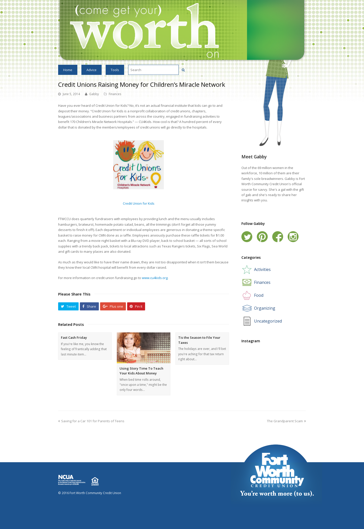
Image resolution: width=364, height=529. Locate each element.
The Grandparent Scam (286, 421)
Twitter (246, 236)
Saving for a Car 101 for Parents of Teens (91, 421)
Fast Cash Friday (74, 337)
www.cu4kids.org (155, 278)
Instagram (293, 236)
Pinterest (262, 236)
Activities (262, 269)
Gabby (94, 94)
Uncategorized (268, 321)
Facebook (277, 236)
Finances (115, 94)
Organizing (264, 308)
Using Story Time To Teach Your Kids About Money (141, 371)
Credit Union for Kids (138, 203)
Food (258, 295)
